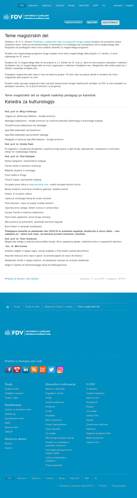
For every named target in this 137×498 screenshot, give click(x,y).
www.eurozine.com (39, 185)
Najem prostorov (94, 438)
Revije (71, 5)
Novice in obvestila (55, 389)
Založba (60, 5)
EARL (8, 423)
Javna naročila (52, 429)
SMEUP (9, 432)
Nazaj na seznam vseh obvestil (23, 279)
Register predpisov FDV (98, 433)
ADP (95, 5)
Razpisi (90, 407)
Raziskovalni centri (14, 418)
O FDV (90, 384)
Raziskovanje (13, 404)
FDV (22, 5)
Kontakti (118, 5)
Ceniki (48, 411)
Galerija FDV (92, 442)
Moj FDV (92, 23)
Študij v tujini (11, 398)
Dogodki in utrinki (54, 393)
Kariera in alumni (15, 438)
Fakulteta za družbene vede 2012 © (76, 486)
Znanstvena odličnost (97, 424)
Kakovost (33, 5)
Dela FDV (84, 5)
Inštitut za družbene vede (18, 409)
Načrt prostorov (53, 420)
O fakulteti (91, 389)
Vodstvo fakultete (95, 393)
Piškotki (103, 486)
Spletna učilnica (73, 23)
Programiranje (119, 486)
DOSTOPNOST (110, 23)
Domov (7, 306)
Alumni (8, 448)
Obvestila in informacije (60, 384)
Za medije (50, 433)
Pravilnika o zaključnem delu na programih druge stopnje (62, 42)
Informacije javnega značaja (59, 438)
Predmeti (50, 407)
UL (103, 5)
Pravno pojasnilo (53, 465)
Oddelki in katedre (14, 393)
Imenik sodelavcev (54, 402)
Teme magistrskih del (89, 307)
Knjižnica (46, 5)
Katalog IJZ (92, 402)
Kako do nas (92, 398)
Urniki (48, 398)
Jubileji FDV (92, 416)
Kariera (8, 443)
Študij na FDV (32, 307)
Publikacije (10, 414)
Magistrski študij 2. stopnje (58, 307)
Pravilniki (50, 416)
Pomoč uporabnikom (56, 424)
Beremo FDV (11, 427)
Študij (17, 307)
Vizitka (89, 420)
